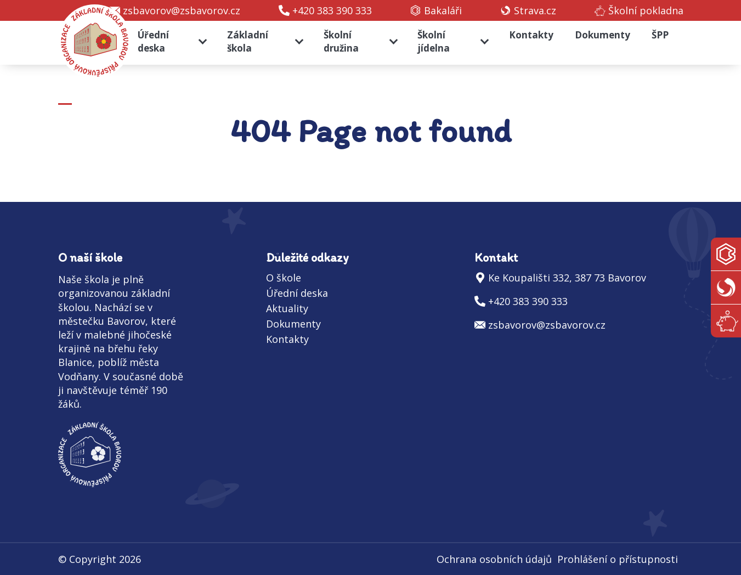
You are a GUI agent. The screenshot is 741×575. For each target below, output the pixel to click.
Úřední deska (153, 41)
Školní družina (341, 41)
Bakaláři (443, 10)
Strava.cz (535, 10)
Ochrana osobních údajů (494, 559)
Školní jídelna (433, 41)
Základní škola (247, 41)
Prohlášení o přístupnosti (617, 559)
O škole (283, 277)
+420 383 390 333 (332, 10)
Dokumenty (602, 35)
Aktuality (287, 308)
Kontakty (531, 35)
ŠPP (660, 35)
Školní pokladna (645, 10)
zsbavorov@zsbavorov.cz (181, 10)
